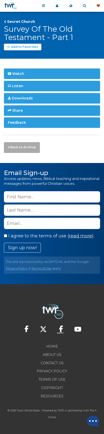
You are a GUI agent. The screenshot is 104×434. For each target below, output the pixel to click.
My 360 (57, 6)
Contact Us (52, 363)
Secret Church (21, 21)
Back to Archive (23, 147)
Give (98, 6)
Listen (17, 86)
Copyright (52, 388)
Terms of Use (41, 268)
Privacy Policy (17, 268)
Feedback (17, 122)
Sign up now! (22, 247)
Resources (52, 396)
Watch (18, 73)
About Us (52, 355)
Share (17, 110)
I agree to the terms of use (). (49, 236)
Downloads (22, 98)
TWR (61, 410)
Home (52, 346)
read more (80, 236)
